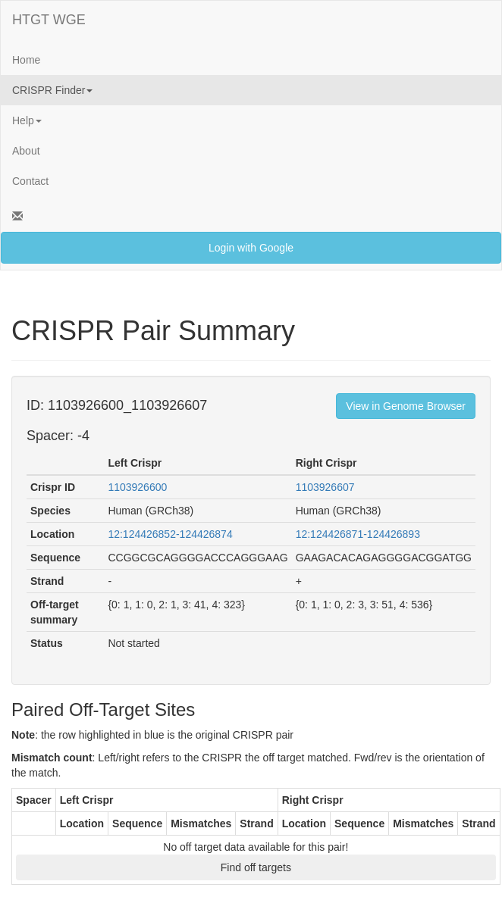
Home (26, 60)
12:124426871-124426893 (358, 534)
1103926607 (325, 487)
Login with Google (251, 248)
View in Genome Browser (406, 406)
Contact (30, 181)
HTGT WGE (49, 19)
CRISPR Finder (52, 90)
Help (27, 120)
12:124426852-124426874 (170, 534)
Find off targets (256, 867)
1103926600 (137, 487)
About (26, 151)
